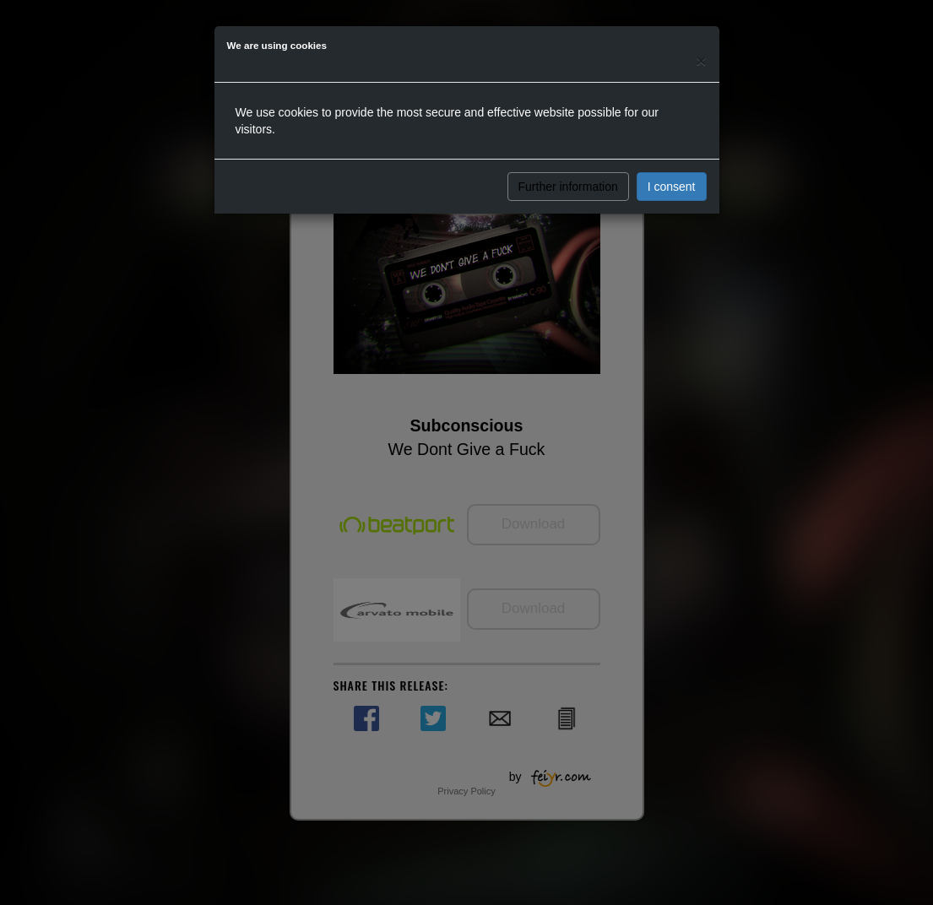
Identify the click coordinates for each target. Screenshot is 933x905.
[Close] (701, 60)
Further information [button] (568, 186)
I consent (672, 186)
